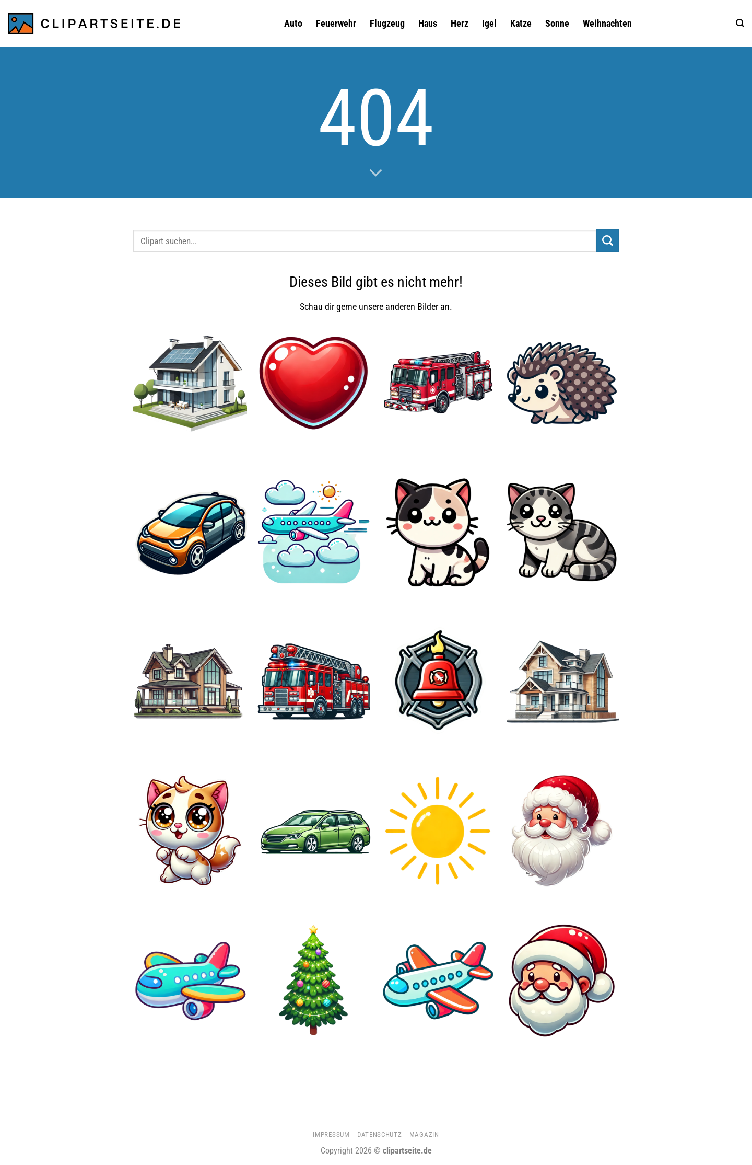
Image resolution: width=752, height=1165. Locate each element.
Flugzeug (387, 23)
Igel (489, 23)
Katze (521, 23)
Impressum (331, 1134)
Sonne (557, 23)
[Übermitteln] (607, 240)
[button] (740, 23)
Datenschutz (379, 1134)
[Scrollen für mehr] (376, 173)
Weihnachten (607, 23)
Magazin (424, 1134)
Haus (427, 23)
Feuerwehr (336, 23)
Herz (459, 23)
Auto (293, 23)
